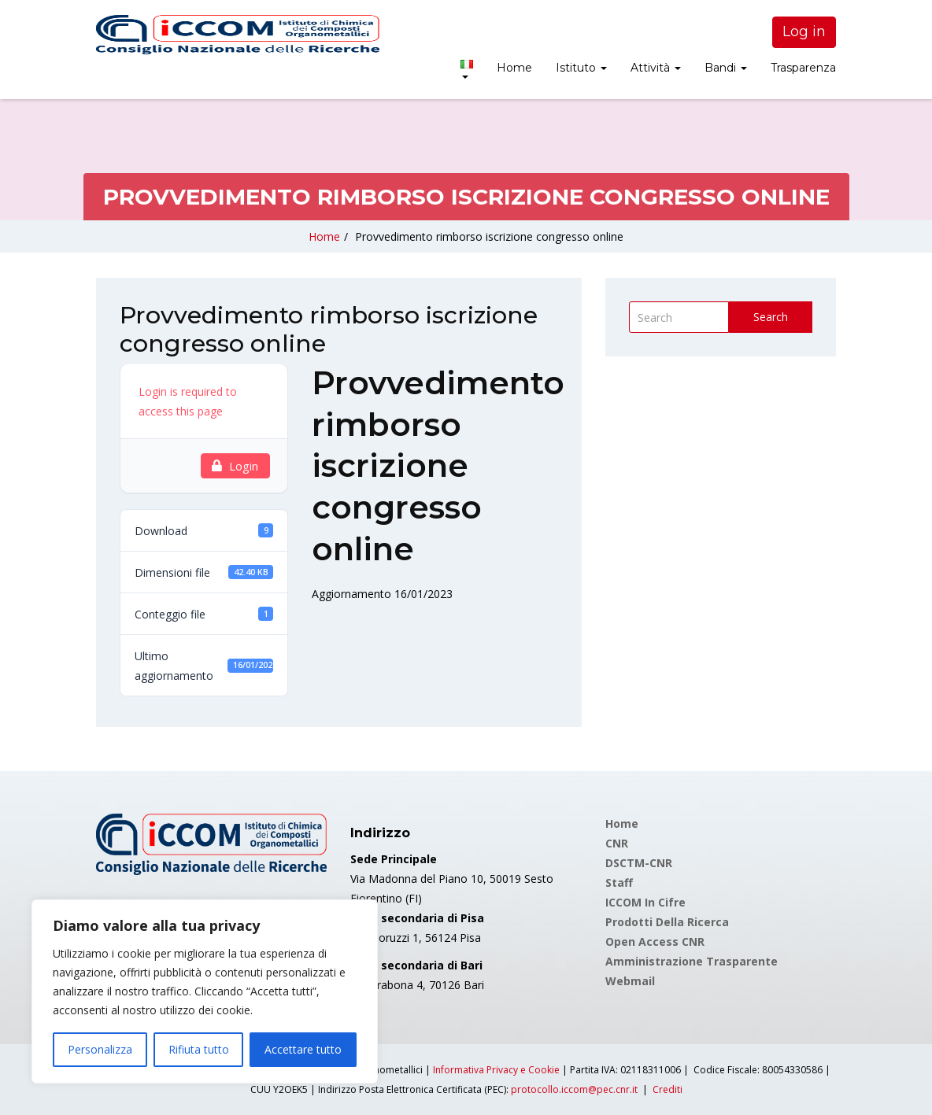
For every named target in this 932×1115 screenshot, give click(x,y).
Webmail (630, 980)
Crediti (667, 1089)
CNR (616, 843)
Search (770, 316)
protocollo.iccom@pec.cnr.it (574, 1089)
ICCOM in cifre (645, 902)
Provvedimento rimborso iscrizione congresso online (489, 236)
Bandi (726, 68)
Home (514, 68)
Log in (804, 31)
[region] (204, 991)
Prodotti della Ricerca (667, 921)
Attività (656, 68)
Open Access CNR (655, 941)
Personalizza (100, 1049)
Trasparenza (803, 68)
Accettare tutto (303, 1049)
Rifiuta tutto (198, 1049)
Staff (619, 882)
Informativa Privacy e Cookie (496, 1069)
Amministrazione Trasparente (691, 961)
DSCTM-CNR (638, 862)
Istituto (581, 68)
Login (235, 466)
